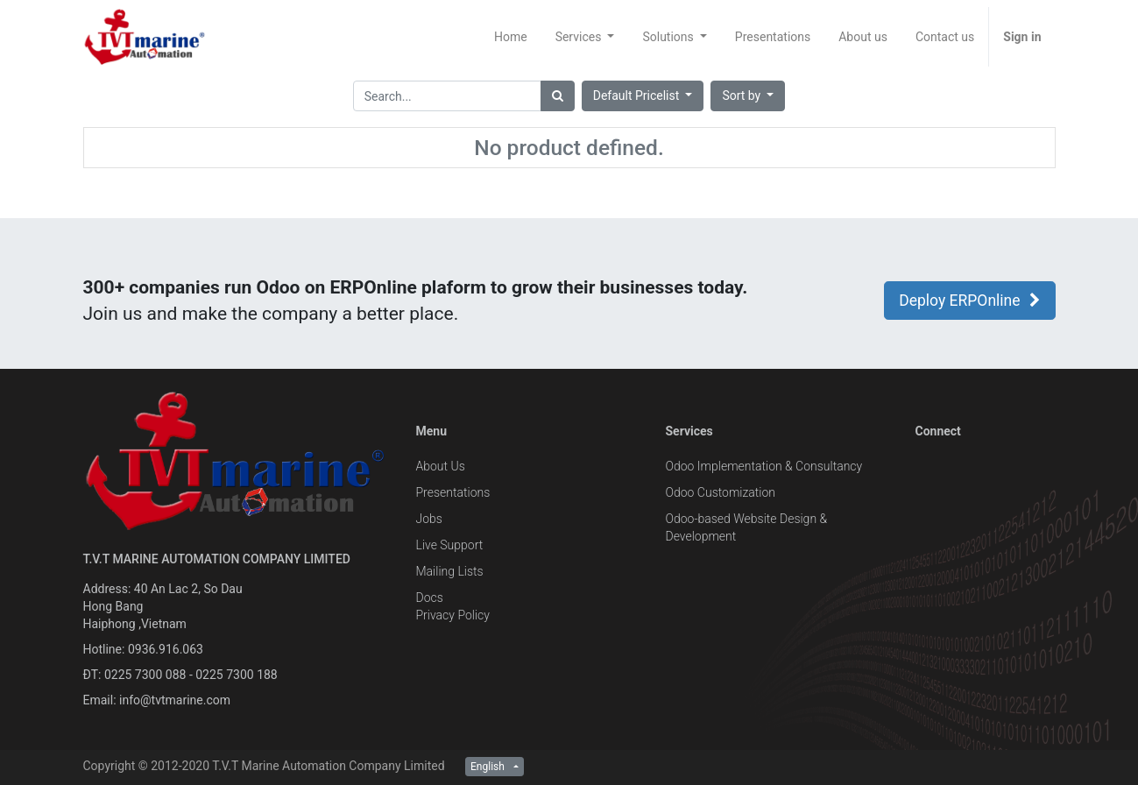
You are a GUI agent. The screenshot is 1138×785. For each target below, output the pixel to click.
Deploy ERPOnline (969, 300)
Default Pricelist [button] (637, 95)
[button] (747, 96)
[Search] (558, 96)
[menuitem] (510, 37)
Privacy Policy (453, 615)
